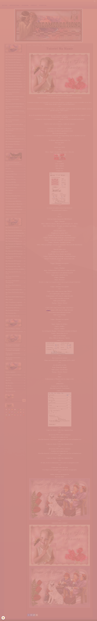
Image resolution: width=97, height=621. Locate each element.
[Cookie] (3, 618)
